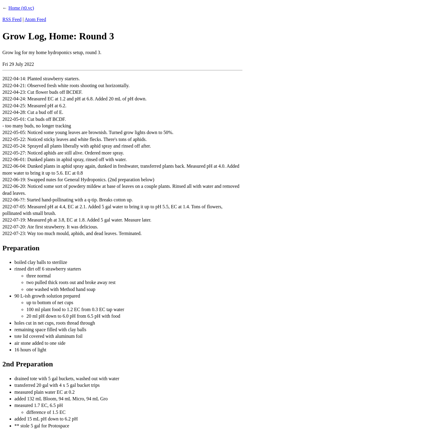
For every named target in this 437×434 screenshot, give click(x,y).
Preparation (21, 248)
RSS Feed (12, 19)
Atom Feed (35, 19)
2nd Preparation (27, 364)
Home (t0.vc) (21, 8)
